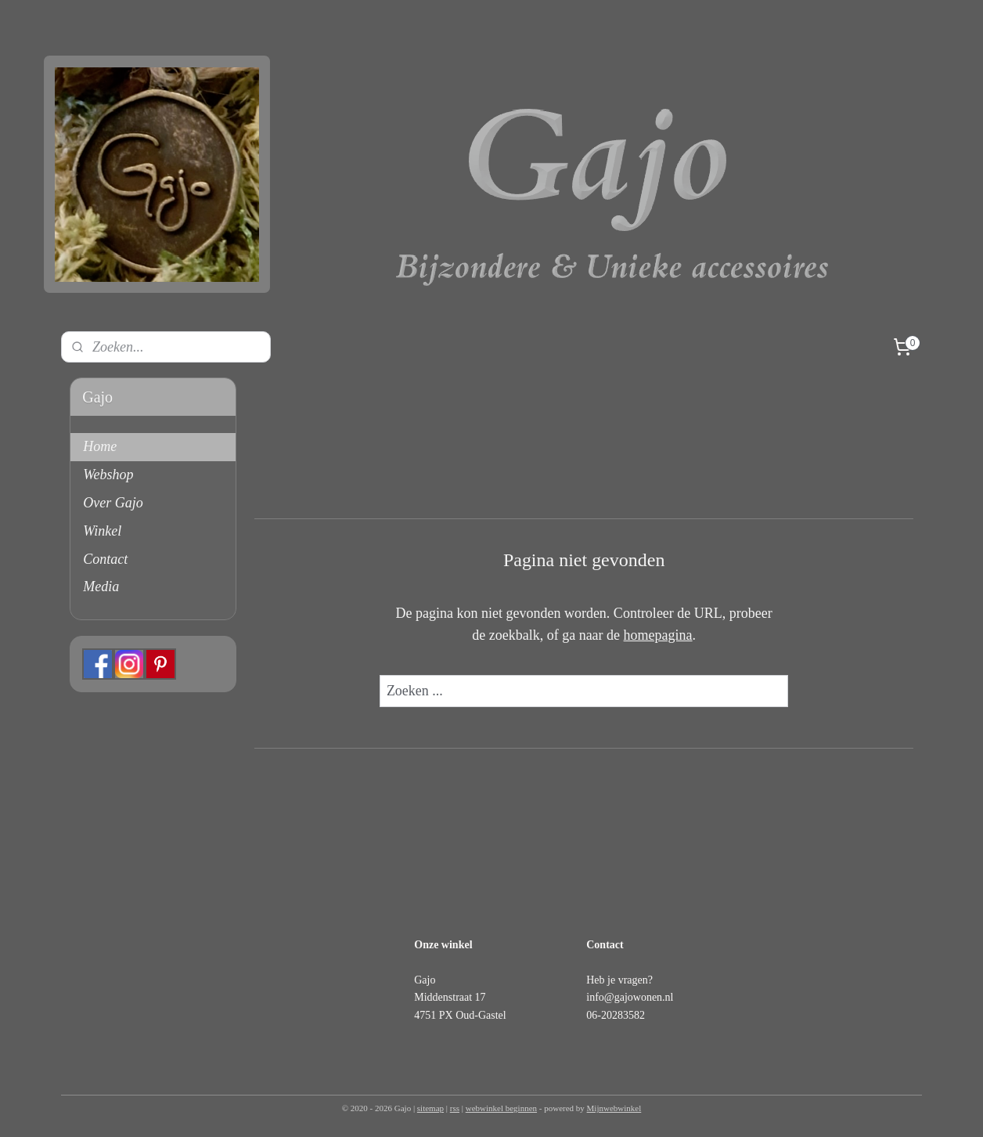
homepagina (657, 635)
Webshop (108, 474)
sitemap (430, 1108)
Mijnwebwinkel (614, 1108)
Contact (105, 559)
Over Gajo (112, 503)
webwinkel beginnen (501, 1108)
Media (101, 586)
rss (454, 1108)
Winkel (102, 531)
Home (100, 446)
